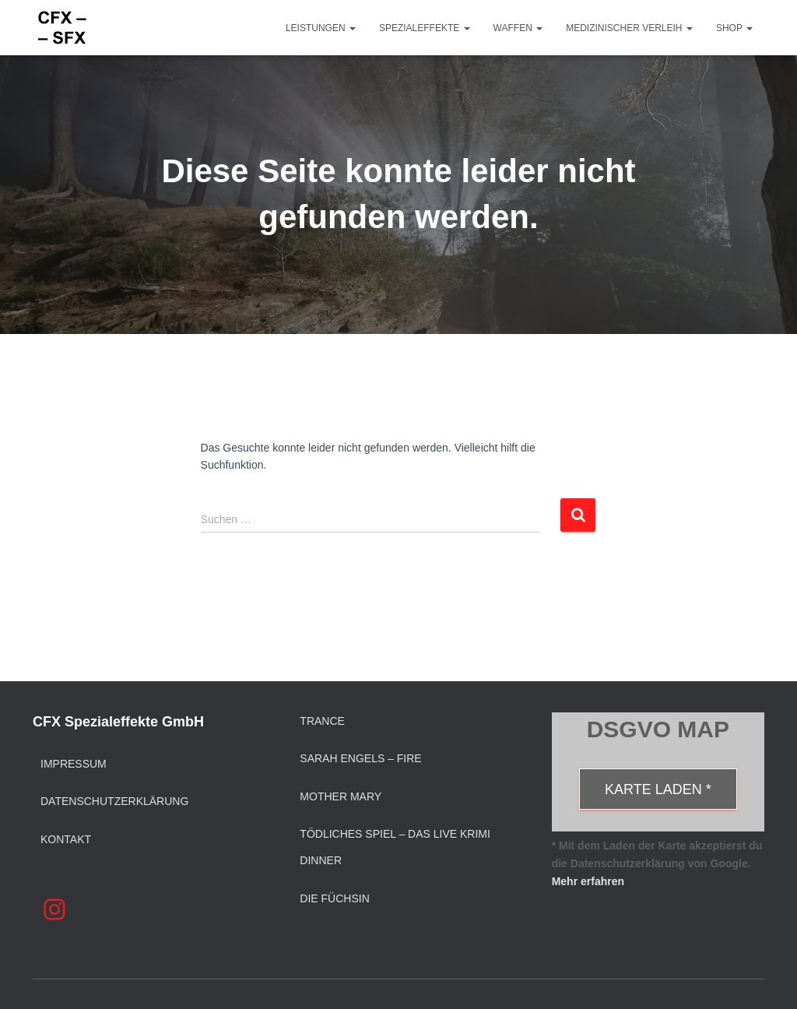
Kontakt (65, 839)
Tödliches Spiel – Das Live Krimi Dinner (395, 847)
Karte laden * (658, 789)
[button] (352, 28)
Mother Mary (340, 796)
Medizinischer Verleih (629, 28)
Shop (734, 28)
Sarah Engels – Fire (360, 758)
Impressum (73, 764)
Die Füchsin (334, 898)
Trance (322, 721)
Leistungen (321, 28)
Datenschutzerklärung (114, 801)
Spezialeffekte (424, 28)
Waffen (518, 28)
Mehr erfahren (588, 881)
